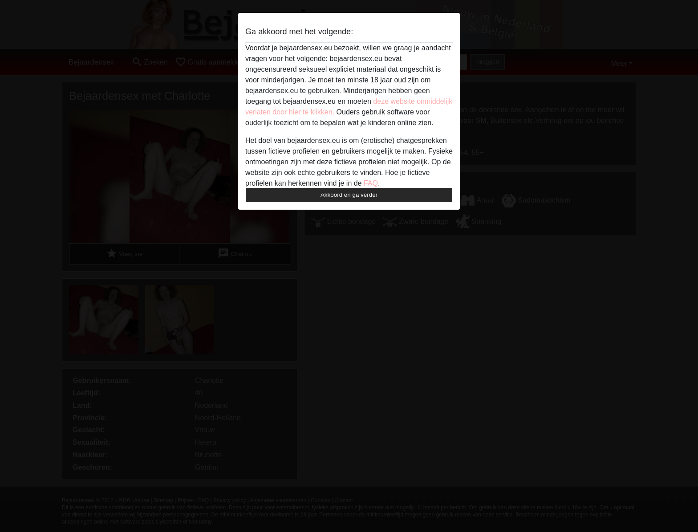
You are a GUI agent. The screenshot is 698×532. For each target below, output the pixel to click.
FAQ (371, 183)
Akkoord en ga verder (349, 194)
